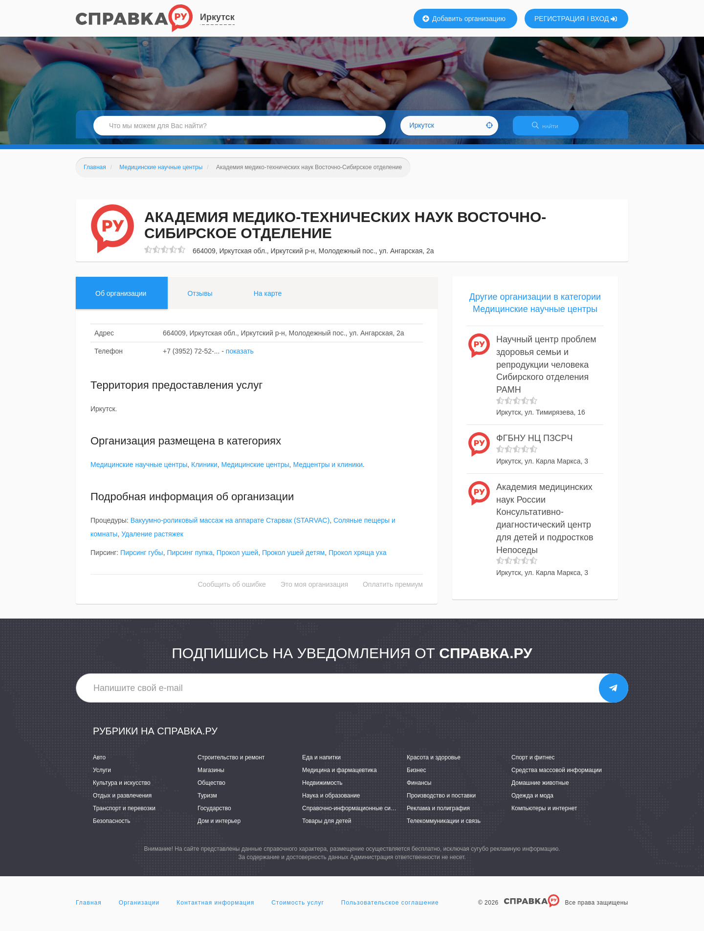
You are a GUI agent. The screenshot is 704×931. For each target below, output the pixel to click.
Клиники (204, 470)
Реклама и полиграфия (438, 814)
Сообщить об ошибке (232, 591)
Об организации (120, 299)
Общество (211, 788)
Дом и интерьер (219, 827)
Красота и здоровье (434, 763)
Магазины (211, 776)
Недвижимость (322, 788)
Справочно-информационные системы (355, 814)
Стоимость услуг (297, 908)
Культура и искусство (122, 788)
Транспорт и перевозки (124, 814)
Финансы (419, 788)
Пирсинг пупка (190, 559)
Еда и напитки (321, 763)
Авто (99, 763)
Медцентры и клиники (327, 470)
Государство (214, 814)
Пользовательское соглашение (390, 908)
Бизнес (416, 776)
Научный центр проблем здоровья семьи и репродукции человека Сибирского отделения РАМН (546, 370)
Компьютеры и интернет (544, 814)
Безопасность (112, 827)
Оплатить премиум (393, 591)
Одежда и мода (532, 801)
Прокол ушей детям (293, 559)
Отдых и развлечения (122, 801)
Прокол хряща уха (358, 559)
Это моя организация (314, 591)
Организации (139, 908)
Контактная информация (215, 908)
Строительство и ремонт (231, 763)
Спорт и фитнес (533, 763)
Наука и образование (331, 801)
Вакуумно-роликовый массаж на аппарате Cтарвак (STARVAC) (230, 527)
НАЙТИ (550, 129)
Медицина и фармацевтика (339, 776)
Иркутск (217, 17)
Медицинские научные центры (138, 470)
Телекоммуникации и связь (444, 827)
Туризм (207, 801)
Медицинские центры (255, 470)
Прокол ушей (237, 559)
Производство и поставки (441, 801)
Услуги (102, 776)
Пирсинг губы (141, 559)
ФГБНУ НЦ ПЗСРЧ (534, 444)
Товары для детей (326, 827)
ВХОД (604, 18)
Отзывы (199, 299)
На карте (268, 299)
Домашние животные (540, 788)
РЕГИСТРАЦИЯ (559, 18)
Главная (89, 908)
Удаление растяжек (152, 540)
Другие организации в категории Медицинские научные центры (535, 309)
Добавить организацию (464, 18)
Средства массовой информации (556, 776)
